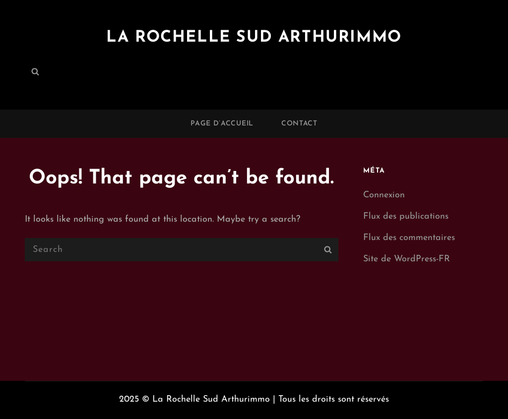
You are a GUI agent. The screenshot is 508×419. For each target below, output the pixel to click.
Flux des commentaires (409, 237)
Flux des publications (405, 216)
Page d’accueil (222, 123)
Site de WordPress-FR (406, 259)
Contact (299, 123)
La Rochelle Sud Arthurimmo (254, 38)
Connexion (384, 195)
